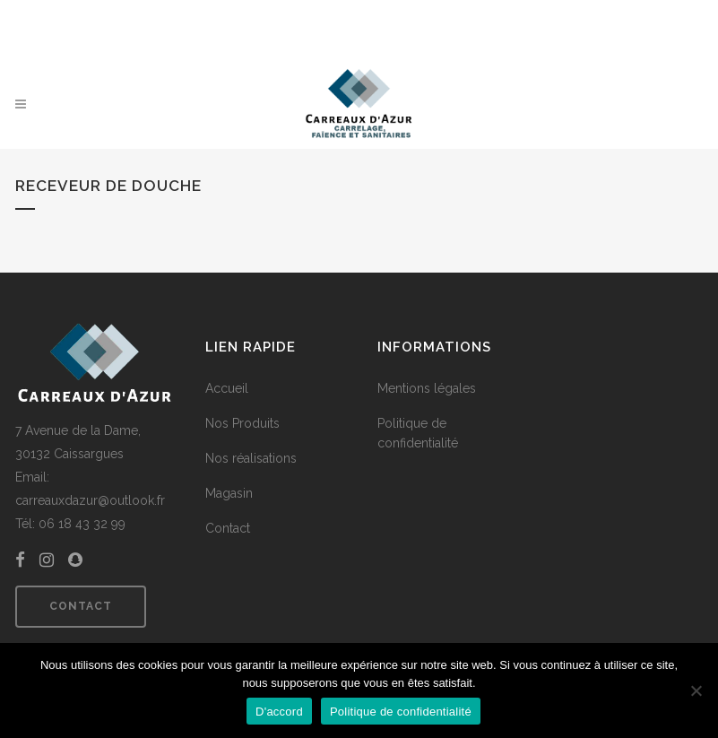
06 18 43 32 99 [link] (82, 524)
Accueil (226, 388)
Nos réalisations (251, 458)
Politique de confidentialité (417, 433)
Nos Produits (242, 423)
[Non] (696, 690)
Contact (80, 606)
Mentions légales (426, 388)
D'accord (279, 711)
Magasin (229, 493)
